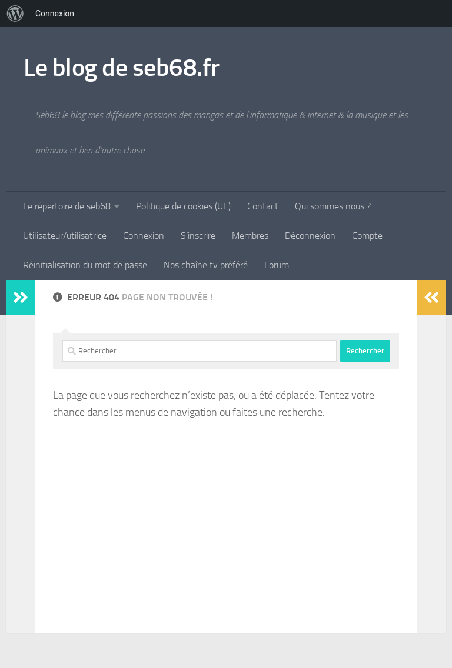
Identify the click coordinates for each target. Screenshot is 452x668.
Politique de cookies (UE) (183, 206)
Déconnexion (310, 235)
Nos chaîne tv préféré (206, 264)
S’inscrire (198, 235)
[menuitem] (15, 13)
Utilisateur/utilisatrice (65, 235)
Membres (250, 235)
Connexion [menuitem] (54, 13)
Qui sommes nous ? (333, 206)
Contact (262, 206)
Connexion (143, 235)
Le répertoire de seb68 (67, 206)
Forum (276, 264)
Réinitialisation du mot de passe (85, 264)
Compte (367, 235)
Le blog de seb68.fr (122, 67)
